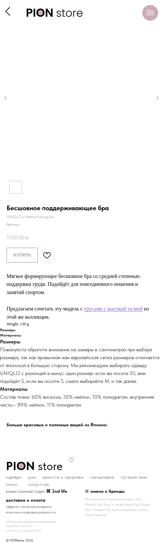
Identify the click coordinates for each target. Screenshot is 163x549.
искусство (38, 484)
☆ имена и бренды (105, 491)
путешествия (134, 477)
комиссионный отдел (36, 491)
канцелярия (102, 477)
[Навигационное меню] (150, 13)
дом (32, 477)
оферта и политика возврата (29, 506)
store (34, 466)
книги (11, 484)
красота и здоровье (63, 477)
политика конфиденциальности (31, 512)
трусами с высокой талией (113, 309)
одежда (13, 477)
